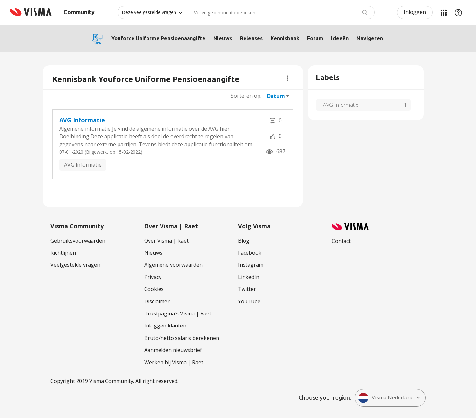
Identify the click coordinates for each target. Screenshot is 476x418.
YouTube (249, 301)
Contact (341, 240)
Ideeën (340, 38)
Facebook (249, 252)
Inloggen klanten (165, 325)
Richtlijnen (63, 252)
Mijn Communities (443, 12)
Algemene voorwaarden (173, 264)
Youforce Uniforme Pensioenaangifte (158, 38)
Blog (243, 240)
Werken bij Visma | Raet (173, 362)
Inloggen (415, 12)
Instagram (250, 264)
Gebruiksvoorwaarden (77, 240)
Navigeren (370, 38)
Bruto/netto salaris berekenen (181, 337)
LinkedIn (248, 277)
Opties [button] (287, 78)
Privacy (152, 277)
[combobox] (280, 12)
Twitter (247, 289)
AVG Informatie (82, 120)
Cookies (154, 289)
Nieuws (222, 38)
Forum (315, 38)
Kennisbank (285, 38)
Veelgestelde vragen (75, 264)
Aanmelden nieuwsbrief (173, 350)
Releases (251, 38)
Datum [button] (276, 96)
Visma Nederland (385, 398)
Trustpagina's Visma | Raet (177, 313)
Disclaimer (157, 301)
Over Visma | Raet (166, 240)
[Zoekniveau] (152, 12)
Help (458, 12)
